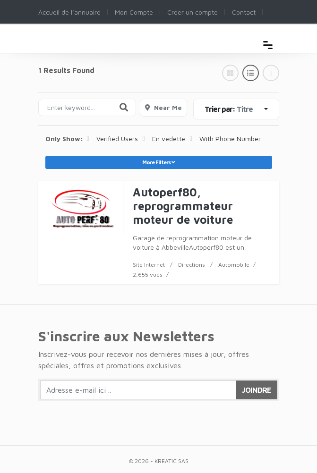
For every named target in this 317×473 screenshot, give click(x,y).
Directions (191, 264)
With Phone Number (230, 139)
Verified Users (117, 139)
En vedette (168, 139)
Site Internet (149, 264)
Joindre (256, 390)
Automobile (233, 264)
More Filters (158, 162)
